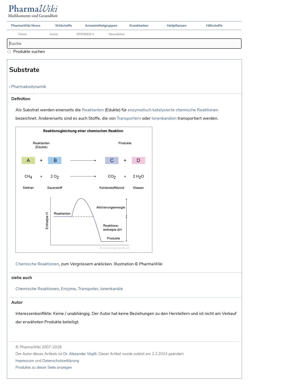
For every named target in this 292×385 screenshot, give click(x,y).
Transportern (129, 118)
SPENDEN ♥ (85, 34)
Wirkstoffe (63, 25)
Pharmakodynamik (28, 86)
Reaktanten (93, 110)
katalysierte (163, 110)
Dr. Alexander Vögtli (80, 353)
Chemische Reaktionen (37, 264)
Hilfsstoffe (214, 25)
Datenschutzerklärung (60, 360)
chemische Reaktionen (197, 110)
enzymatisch (139, 110)
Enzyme (68, 289)
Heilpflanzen (176, 25)
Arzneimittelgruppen (101, 25)
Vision (22, 34)
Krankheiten (138, 25)
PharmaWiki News (25, 25)
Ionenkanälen (164, 118)
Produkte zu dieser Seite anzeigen (44, 367)
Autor (54, 34)
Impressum (25, 360)
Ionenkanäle (111, 289)
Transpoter (88, 289)
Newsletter (117, 34)
